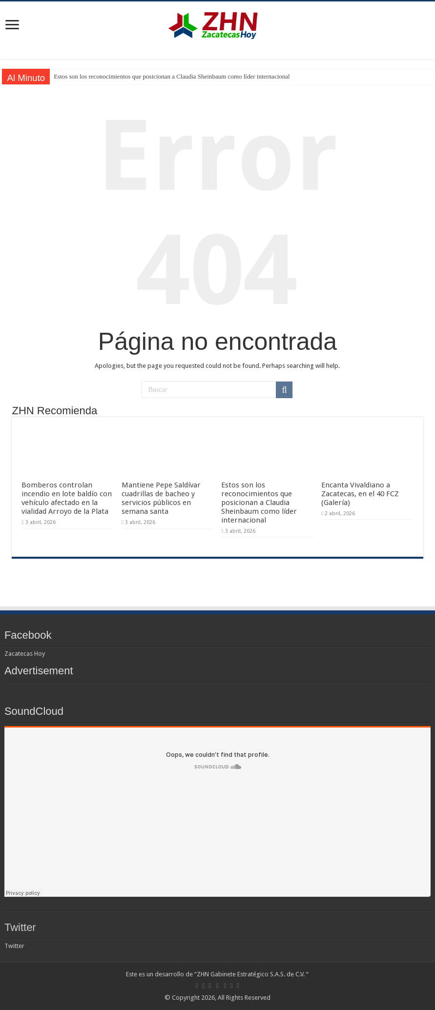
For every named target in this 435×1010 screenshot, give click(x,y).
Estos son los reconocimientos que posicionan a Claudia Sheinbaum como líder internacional (172, 76)
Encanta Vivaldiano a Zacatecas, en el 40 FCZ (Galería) (360, 494)
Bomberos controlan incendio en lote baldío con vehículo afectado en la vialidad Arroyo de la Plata (66, 498)
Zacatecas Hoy (24, 653)
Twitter (20, 927)
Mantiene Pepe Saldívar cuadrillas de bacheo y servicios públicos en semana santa (161, 498)
